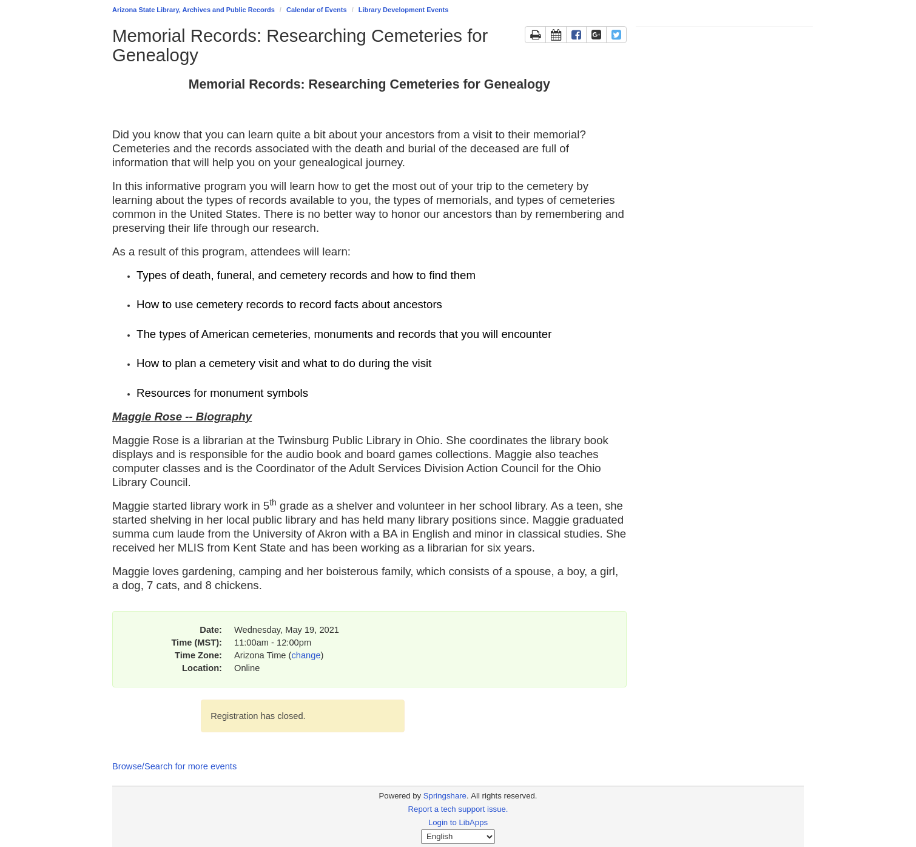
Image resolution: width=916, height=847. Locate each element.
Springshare (444, 795)
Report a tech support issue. (458, 809)
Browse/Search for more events (174, 766)
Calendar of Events (316, 9)
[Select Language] (458, 836)
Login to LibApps (458, 822)
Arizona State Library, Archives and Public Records (193, 9)
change (305, 655)
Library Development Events (404, 9)
